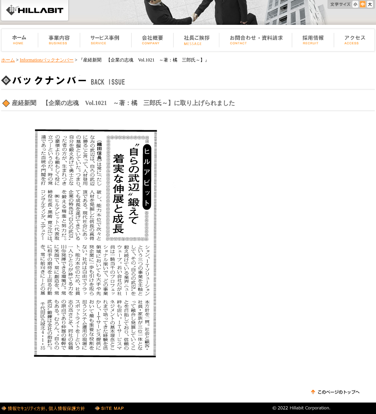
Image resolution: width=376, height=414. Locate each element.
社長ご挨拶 (196, 40)
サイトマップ (109, 408)
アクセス (355, 40)
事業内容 (59, 40)
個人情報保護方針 (44, 408)
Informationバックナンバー (47, 60)
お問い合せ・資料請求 (255, 40)
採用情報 (313, 40)
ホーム (19, 40)
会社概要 (153, 40)
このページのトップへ (335, 392)
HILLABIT (34, 10)
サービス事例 (106, 40)
